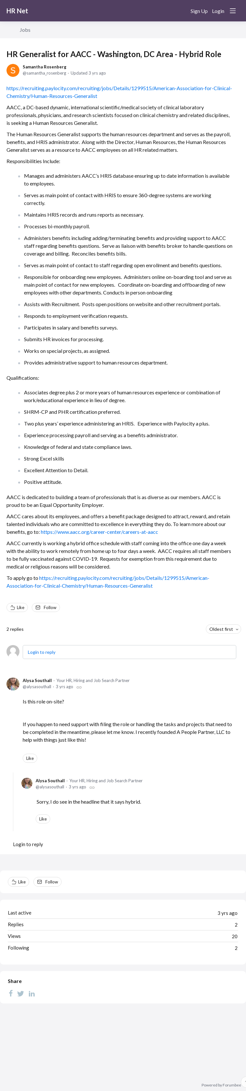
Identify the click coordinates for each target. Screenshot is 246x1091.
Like (20, 607)
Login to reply (41, 652)
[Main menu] (233, 11)
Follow (50, 607)
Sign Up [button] (199, 11)
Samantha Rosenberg (44, 66)
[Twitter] (21, 993)
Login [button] (218, 11)
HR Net (17, 11)
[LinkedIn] (32, 993)
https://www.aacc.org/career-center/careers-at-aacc (99, 532)
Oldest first (221, 629)
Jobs (25, 30)
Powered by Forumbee (221, 1085)
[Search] (181, 11)
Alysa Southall (37, 680)
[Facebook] (11, 993)
